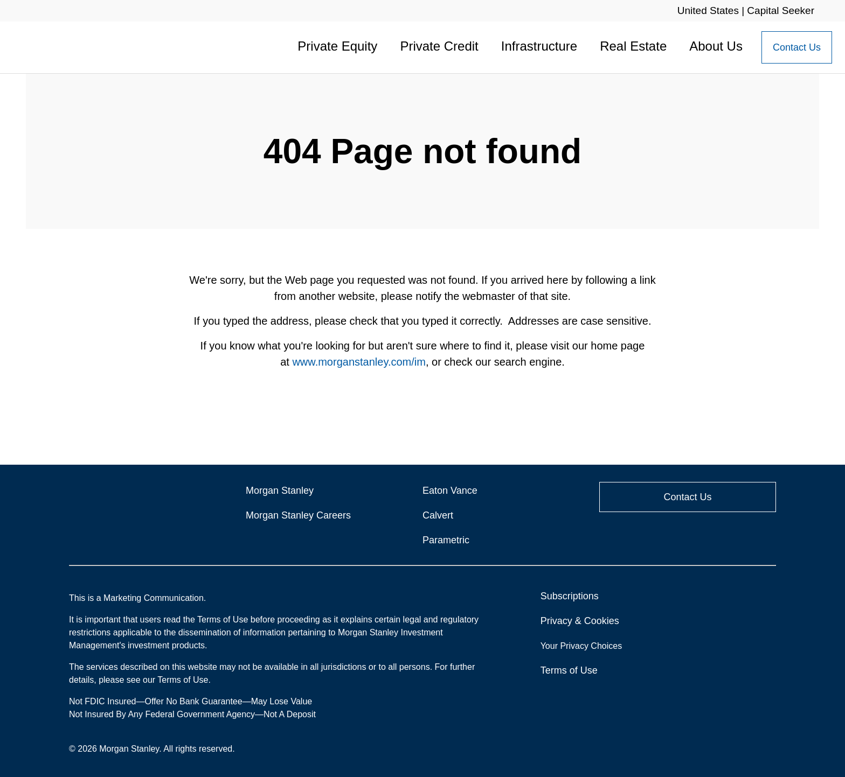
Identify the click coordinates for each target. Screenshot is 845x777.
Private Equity (337, 46)
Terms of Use (569, 670)
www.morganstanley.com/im (358, 362)
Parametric (445, 540)
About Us (716, 46)
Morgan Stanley (280, 490)
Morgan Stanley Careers (298, 515)
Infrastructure (539, 46)
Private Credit (439, 46)
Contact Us (797, 47)
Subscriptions (570, 596)
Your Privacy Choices (583, 645)
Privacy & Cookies (580, 620)
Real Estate (633, 46)
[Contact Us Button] (796, 47)
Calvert (437, 515)
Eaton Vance (449, 490)
